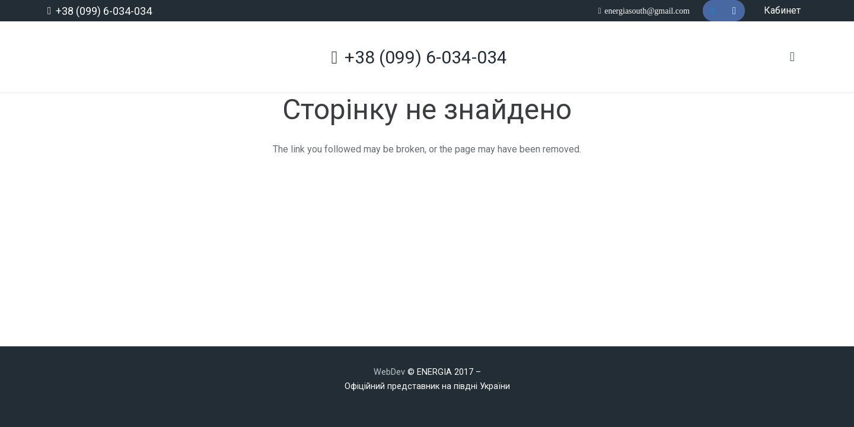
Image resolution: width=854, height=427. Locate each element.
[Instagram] (734, 10)
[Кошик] (792, 57)
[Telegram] (713, 10)
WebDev (390, 372)
